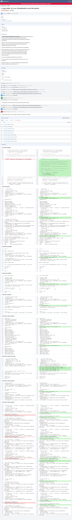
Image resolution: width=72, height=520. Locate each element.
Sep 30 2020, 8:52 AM (20, 111)
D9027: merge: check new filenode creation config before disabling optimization (27, 105)
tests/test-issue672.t (7, 132)
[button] (71, 1)
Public (12, 10)
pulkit (8, 13)
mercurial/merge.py (6, 124)
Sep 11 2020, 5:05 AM (18, 97)
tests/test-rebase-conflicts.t (8, 134)
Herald (4, 85)
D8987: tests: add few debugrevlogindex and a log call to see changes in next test (27, 93)
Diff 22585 (15, 95)
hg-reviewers (5, 30)
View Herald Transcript (21, 85)
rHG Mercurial (4, 71)
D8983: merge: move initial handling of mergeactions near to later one (25, 89)
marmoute (3, 20)
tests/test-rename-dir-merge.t (8, 137)
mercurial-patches (8, 20)
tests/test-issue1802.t (7, 128)
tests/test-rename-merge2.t (8, 141)
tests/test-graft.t (6, 126)
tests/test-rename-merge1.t (8, 139)
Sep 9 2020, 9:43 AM (42, 91)
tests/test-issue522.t (7, 130)
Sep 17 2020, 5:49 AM (45, 105)
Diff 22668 (15, 109)
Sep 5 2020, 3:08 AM (16, 83)
